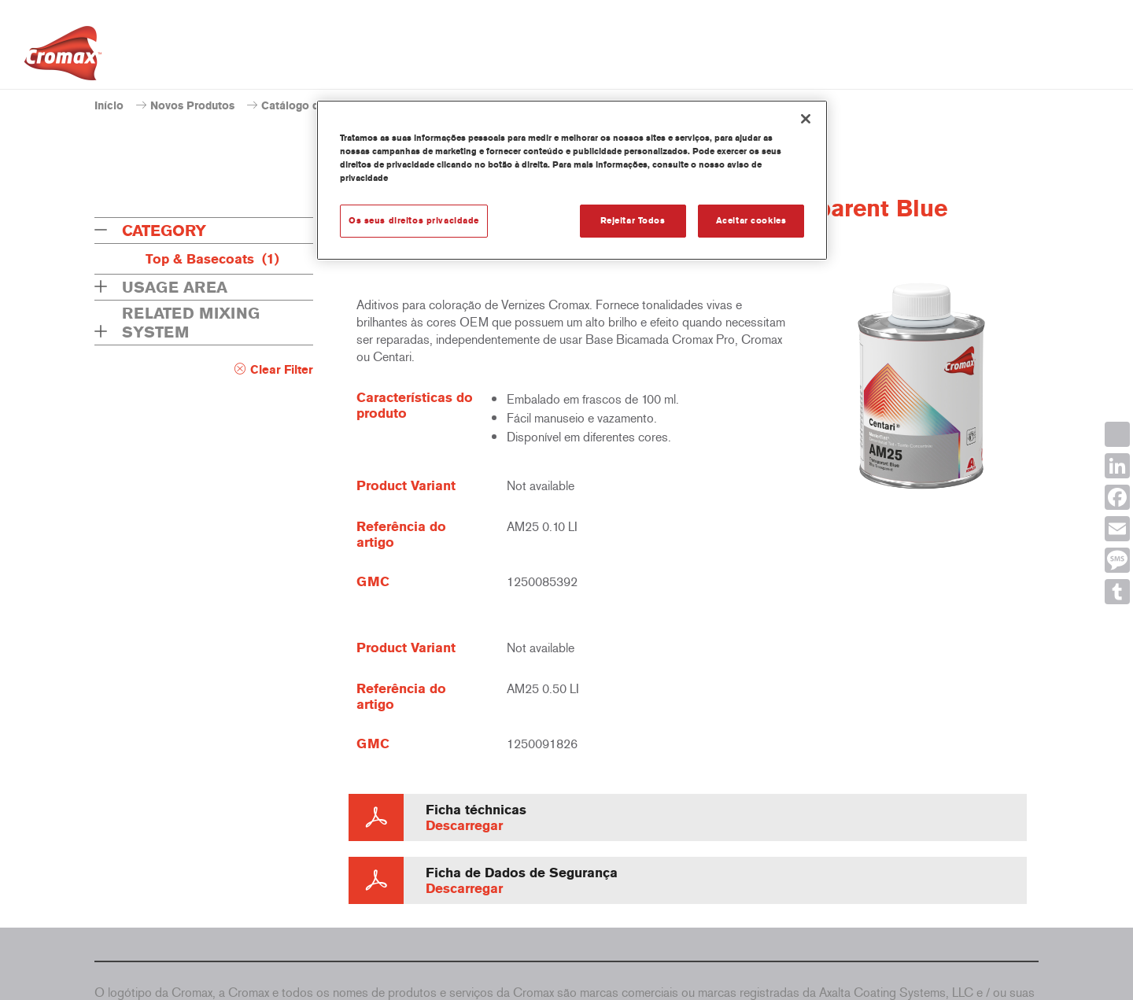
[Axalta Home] (63, 57)
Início (109, 106)
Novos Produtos (192, 106)
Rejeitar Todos (633, 220)
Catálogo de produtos (318, 106)
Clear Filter (281, 370)
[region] (572, 180)
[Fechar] (805, 118)
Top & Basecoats (212, 259)
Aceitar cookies (751, 220)
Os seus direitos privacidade (414, 220)
